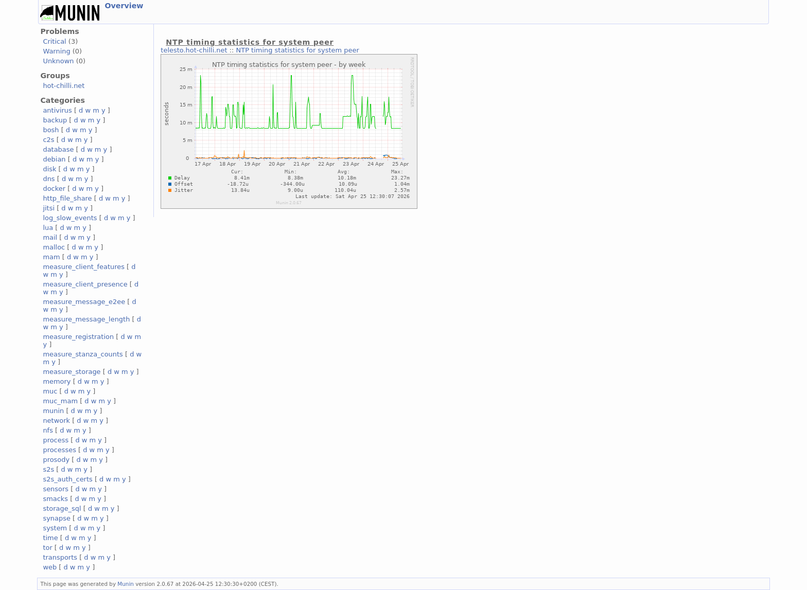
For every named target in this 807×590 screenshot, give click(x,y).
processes (59, 450)
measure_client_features (84, 267)
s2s (48, 469)
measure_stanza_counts (82, 354)
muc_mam (60, 401)
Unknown (58, 61)
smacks (55, 499)
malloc (54, 247)
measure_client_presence (85, 284)
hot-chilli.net (63, 86)
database (58, 149)
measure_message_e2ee (84, 302)
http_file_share (67, 198)
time (50, 538)
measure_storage (71, 372)
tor (47, 547)
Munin (125, 584)
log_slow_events (70, 218)
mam (51, 257)
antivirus (57, 110)
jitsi (49, 208)
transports (60, 557)
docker (54, 188)
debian (54, 159)
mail (50, 237)
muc (50, 391)
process (55, 440)
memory (57, 381)
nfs (48, 430)
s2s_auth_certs (67, 479)
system (55, 528)
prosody (56, 459)
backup (55, 120)
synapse (57, 518)
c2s (48, 140)
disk (49, 169)
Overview (123, 6)
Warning (56, 51)
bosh (51, 130)
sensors (55, 489)
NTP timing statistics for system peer (297, 50)
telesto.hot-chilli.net (194, 50)
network (56, 420)
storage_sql (62, 508)
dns (49, 179)
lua (48, 227)
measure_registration (78, 337)
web (50, 567)
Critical (54, 41)
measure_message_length (86, 319)
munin (53, 411)
